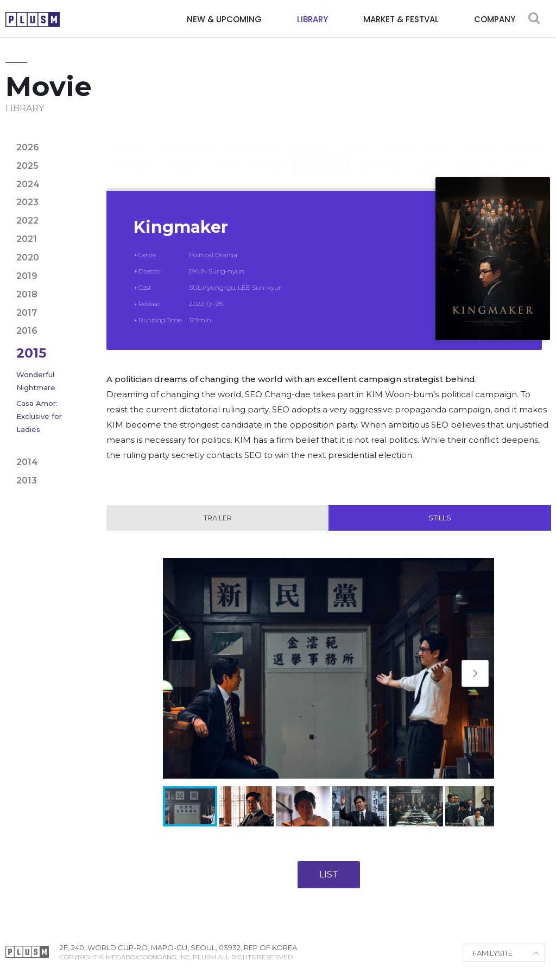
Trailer (218, 518)
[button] (475, 674)
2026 (27, 147)
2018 (26, 294)
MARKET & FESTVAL (401, 19)
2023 (27, 202)
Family (477, 137)
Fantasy (525, 137)
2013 (26, 480)
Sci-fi (428, 156)
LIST (328, 875)
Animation (251, 137)
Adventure (186, 137)
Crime (355, 137)
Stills (439, 518)
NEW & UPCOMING (224, 19)
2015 (31, 353)
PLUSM (32, 19)
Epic (438, 137)
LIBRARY (312, 19)
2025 (27, 166)
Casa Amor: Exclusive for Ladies (39, 416)
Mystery (183, 156)
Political (321, 156)
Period (269, 156)
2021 (26, 239)
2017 (26, 313)
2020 (27, 257)
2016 (26, 331)
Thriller (475, 156)
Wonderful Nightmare (35, 381)
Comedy (309, 137)
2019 (26, 276)
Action (129, 137)
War (519, 156)
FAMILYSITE (492, 953)
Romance (380, 156)
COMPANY (494, 19)
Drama (398, 137)
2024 (28, 184)
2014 (27, 462)
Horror (131, 156)
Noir (227, 156)
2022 (27, 220)
